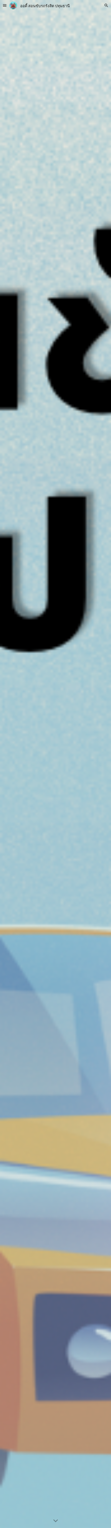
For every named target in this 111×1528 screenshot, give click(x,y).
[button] (4, 5)
